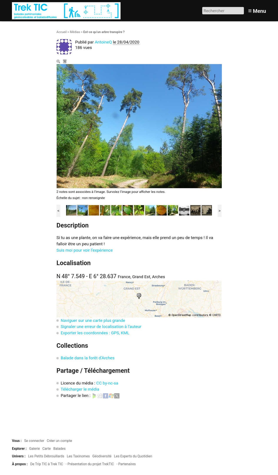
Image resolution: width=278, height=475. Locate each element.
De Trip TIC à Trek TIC (46, 464)
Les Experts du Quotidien (133, 456)
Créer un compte (59, 441)
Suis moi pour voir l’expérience (84, 250)
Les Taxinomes (78, 456)
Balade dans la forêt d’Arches (87, 357)
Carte (46, 449)
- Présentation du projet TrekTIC (90, 464)
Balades (59, 449)
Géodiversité (101, 456)
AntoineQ (103, 42)
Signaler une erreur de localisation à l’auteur (101, 326)
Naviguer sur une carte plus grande (93, 320)
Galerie (34, 449)
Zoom (58, 62)
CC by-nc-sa (107, 383)
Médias (75, 32)
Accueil (61, 32)
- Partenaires (126, 464)
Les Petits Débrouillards (46, 456)
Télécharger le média (65, 62)
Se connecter (34, 441)
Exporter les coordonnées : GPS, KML (95, 332)
